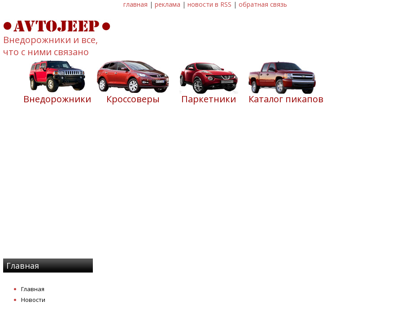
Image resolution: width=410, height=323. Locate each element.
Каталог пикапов (286, 99)
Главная (32, 289)
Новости (33, 300)
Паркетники (208, 99)
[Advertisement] (205, 187)
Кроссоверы (133, 99)
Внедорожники (57, 99)
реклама (167, 4)
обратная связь (263, 4)
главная (135, 4)
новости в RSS (209, 4)
